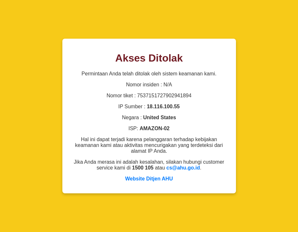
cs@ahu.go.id (183, 167)
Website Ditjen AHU (149, 178)
